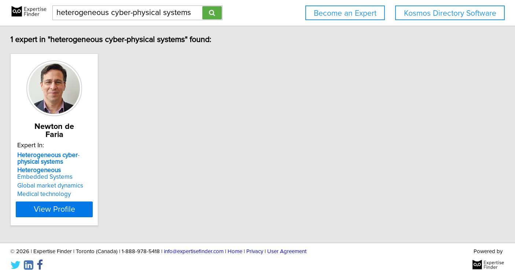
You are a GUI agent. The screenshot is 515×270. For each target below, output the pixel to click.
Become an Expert (345, 13)
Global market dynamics (78, 177)
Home (235, 243)
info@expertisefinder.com (194, 243)
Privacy (254, 243)
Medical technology (71, 186)
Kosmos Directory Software (450, 13)
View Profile (90, 201)
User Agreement (286, 243)
